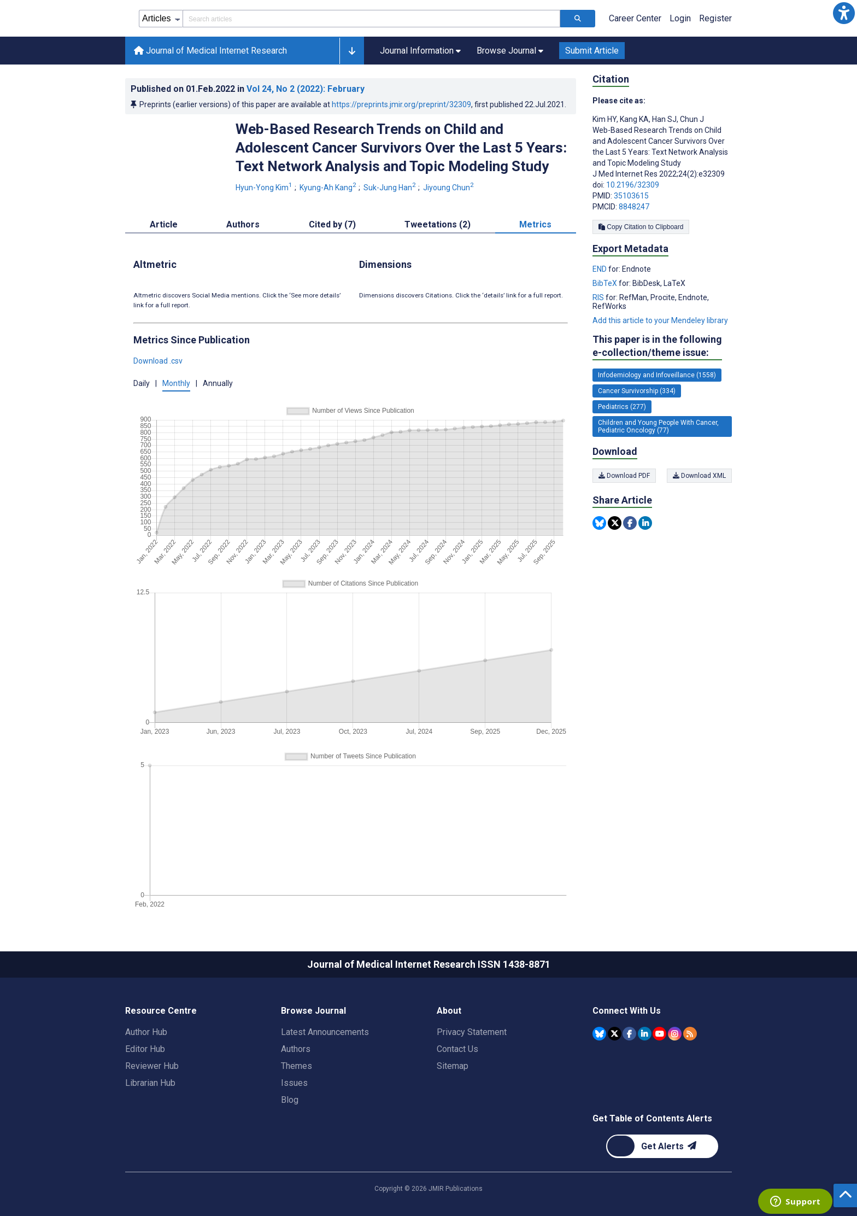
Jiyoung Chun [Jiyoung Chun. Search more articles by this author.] (449, 187)
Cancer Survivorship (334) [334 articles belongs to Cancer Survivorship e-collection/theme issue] (637, 391)
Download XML (699, 476)
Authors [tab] (243, 224)
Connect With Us (626, 1010)
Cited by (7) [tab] (332, 224)
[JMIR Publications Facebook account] (629, 1033)
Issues (294, 1083)
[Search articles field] (371, 18)
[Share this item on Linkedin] (645, 523)
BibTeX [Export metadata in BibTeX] (605, 283)
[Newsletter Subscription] (662, 1146)
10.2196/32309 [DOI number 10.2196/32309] (632, 184)
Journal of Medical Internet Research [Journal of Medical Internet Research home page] (210, 50)
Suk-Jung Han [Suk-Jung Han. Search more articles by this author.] (390, 187)
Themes (296, 1066)
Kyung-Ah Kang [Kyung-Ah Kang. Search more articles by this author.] (329, 187)
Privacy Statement (472, 1032)
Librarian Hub (150, 1083)
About (449, 1010)
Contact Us (457, 1049)
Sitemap (452, 1066)
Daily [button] (141, 383)
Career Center (635, 18)
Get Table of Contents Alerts (652, 1118)
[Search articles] (577, 18)
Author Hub (146, 1032)
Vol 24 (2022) (305, 89)
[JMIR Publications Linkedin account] (644, 1033)
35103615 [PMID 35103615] (631, 195)
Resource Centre (161, 1010)
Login (680, 18)
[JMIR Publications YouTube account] (659, 1033)
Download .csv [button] (158, 360)
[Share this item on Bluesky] (599, 523)
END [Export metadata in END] (600, 269)
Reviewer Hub (152, 1066)
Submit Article (592, 50)
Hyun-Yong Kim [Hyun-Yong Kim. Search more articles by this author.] (265, 187)
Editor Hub (145, 1049)
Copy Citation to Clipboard (640, 227)
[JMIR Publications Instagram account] (675, 1033)
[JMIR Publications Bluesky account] (599, 1033)
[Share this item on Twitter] (614, 523)
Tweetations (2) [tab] (437, 224)
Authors (295, 1049)
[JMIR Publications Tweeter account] (614, 1033)
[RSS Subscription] (690, 1033)
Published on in (248, 89)
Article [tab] (164, 224)
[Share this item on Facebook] (630, 523)
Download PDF (624, 476)
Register (715, 18)
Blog (289, 1100)
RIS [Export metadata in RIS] (599, 297)
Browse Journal (313, 1010)
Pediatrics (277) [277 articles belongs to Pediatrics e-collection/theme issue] (622, 407)
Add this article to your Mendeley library (660, 320)
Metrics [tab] (535, 224)
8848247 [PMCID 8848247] (634, 206)
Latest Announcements (325, 1032)
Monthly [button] (176, 383)
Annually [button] (218, 383)
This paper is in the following (657, 346)
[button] (844, 13)
